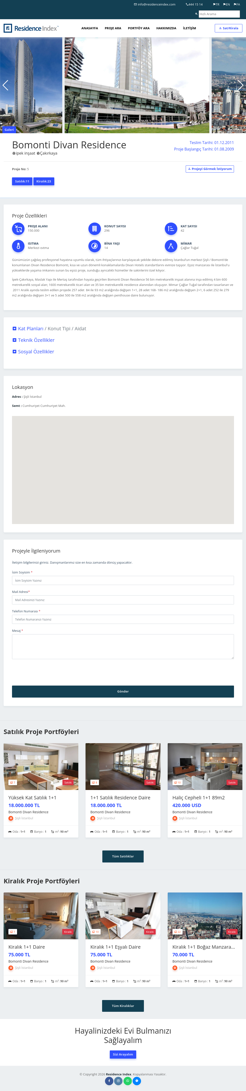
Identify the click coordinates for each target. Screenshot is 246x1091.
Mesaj (17, 630)
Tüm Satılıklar (123, 856)
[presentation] (48, 672)
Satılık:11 (22, 181)
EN (226, 4)
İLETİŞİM (189, 28)
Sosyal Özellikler (33, 351)
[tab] (123, 329)
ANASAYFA (89, 28)
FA (236, 4)
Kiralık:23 (44, 181)
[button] (88, 128)
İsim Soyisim (22, 572)
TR (216, 4)
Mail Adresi (21, 592)
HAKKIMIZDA (166, 28)
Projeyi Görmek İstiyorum (210, 169)
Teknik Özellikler (33, 340)
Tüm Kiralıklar (123, 1006)
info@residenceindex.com (154, 4)
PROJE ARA (113, 28)
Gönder (123, 691)
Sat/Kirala (228, 28)
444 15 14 (194, 4)
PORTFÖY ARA (139, 28)
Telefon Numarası (26, 611)
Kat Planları (49, 328)
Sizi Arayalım (123, 1054)
